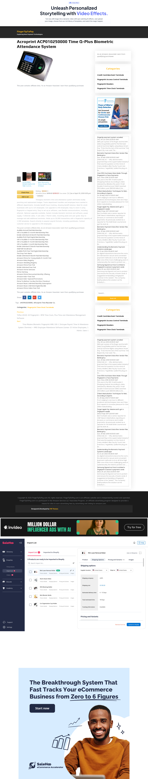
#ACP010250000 (26, 303)
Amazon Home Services (26, 269)
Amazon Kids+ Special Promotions (30, 279)
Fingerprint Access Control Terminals (112, 79)
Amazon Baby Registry (25, 260)
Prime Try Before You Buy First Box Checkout (33, 281)
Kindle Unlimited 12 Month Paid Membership (33, 246)
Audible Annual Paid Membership (29, 230)
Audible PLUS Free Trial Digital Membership (32, 251)
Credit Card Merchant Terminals (110, 75)
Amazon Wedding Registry (27, 263)
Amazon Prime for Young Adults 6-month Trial (34, 258)
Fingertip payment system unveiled (110, 137)
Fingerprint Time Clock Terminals (40, 307)
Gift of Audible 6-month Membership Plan (32, 242)
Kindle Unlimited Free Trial (26, 267)
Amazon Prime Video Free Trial (28, 288)
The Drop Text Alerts (24, 253)
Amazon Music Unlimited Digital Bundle (31, 286)
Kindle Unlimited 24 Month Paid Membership (33, 235)
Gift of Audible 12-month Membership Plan (33, 232)
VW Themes (53, 509)
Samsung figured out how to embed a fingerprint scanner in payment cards (111, 266)
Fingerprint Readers (105, 84)
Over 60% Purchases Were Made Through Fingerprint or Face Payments (112, 174)
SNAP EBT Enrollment (24, 249)
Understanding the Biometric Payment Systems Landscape (111, 248)
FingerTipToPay (25, 31)
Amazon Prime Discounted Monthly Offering (33, 274)
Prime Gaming (22, 272)
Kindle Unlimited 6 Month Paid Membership (33, 256)
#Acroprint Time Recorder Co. (44, 303)
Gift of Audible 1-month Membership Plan (32, 244)
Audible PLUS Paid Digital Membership (31, 237)
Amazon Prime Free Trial (26, 265)
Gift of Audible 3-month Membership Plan (32, 239)
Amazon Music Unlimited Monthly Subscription (34, 283)
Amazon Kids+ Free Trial (26, 276)
